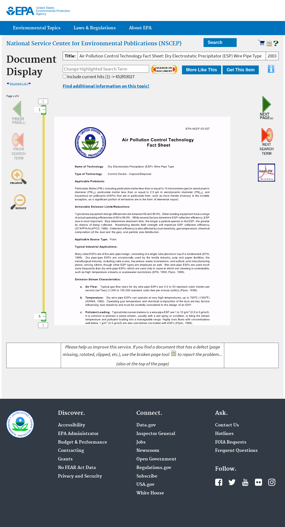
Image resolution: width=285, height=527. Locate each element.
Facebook (218, 482)
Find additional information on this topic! (106, 86)
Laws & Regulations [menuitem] (95, 28)
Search (215, 42)
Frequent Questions (236, 450)
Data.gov (146, 425)
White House (150, 493)
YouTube (245, 482)
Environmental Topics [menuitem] (36, 28)
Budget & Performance (82, 442)
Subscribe (146, 476)
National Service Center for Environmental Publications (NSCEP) (94, 43)
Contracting (71, 450)
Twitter (232, 482)
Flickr (258, 482)
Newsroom (147, 450)
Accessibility (71, 425)
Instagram (271, 482)
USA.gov (145, 484)
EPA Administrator (78, 433)
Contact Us (227, 425)
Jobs (141, 442)
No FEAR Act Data (77, 467)
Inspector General (155, 433)
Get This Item (241, 69)
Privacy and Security (80, 476)
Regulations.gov (153, 467)
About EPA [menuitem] (140, 28)
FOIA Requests (230, 442)
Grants (65, 459)
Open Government (156, 459)
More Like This (201, 69)
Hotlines (224, 433)
